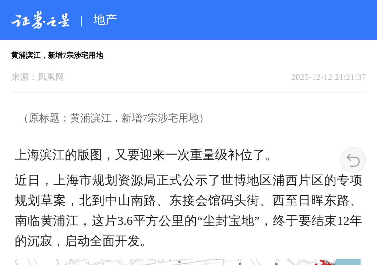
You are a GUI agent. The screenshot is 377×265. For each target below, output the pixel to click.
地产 (105, 19)
